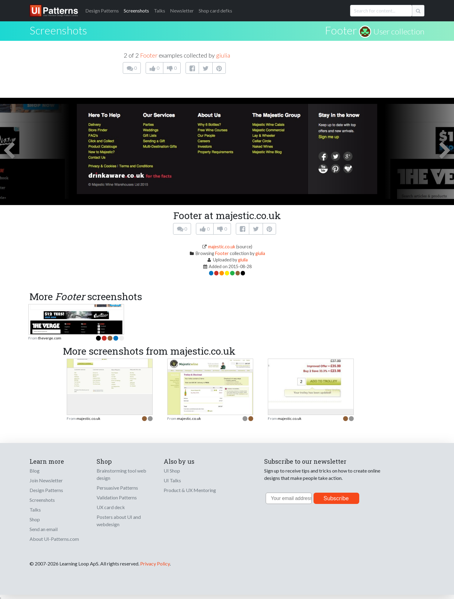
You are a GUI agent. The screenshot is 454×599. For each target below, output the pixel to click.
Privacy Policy (155, 563)
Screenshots (136, 10)
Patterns (102, 10)
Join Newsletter (46, 480)
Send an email (44, 529)
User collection (398, 31)
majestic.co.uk (221, 246)
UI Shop (172, 470)
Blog (35, 470)
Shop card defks (215, 10)
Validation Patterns (117, 497)
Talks (159, 10)
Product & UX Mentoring (190, 490)
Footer (341, 30)
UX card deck (111, 507)
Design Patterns (46, 490)
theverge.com (49, 338)
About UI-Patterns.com (54, 539)
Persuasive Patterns (117, 488)
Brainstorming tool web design (121, 474)
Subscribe (336, 498)
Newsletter (182, 10)
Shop (35, 519)
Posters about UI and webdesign (119, 520)
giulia (223, 55)
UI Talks (172, 480)
